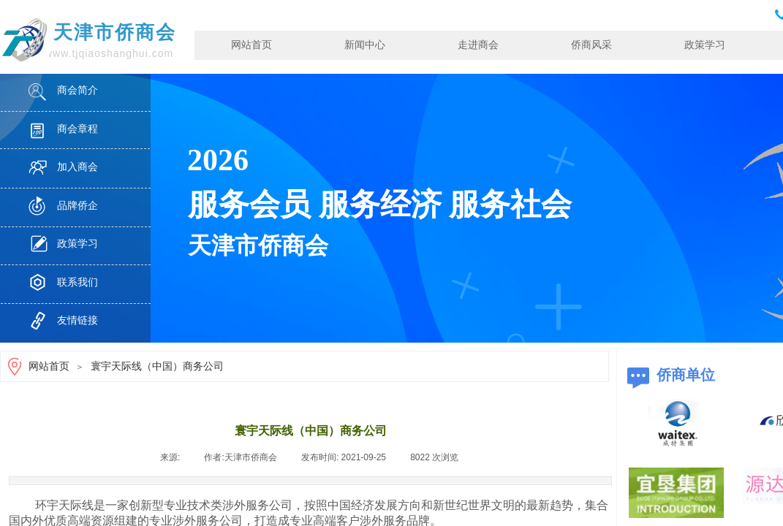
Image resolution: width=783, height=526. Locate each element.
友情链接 (77, 320)
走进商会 (478, 44)
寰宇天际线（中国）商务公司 (157, 366)
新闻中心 (364, 44)
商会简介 (77, 90)
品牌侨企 (77, 205)
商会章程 (77, 128)
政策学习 (704, 44)
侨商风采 (591, 44)
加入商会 (77, 166)
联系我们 (77, 282)
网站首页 (251, 44)
